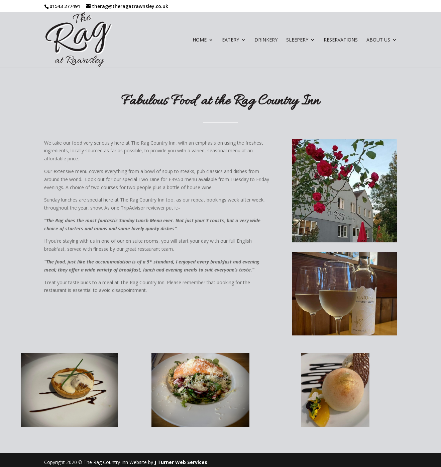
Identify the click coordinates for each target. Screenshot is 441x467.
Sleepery (297, 40)
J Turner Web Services (180, 462)
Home (200, 40)
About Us (378, 40)
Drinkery (266, 40)
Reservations (341, 40)
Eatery (230, 40)
